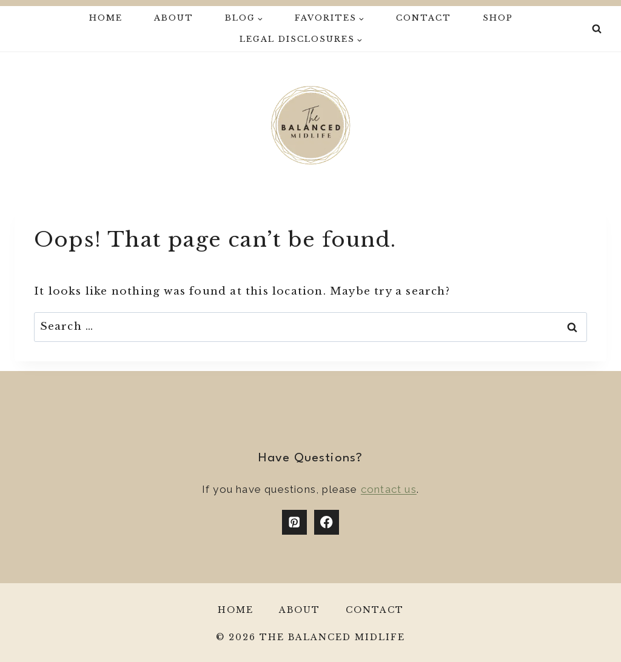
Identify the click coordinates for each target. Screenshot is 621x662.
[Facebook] (326, 522)
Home (106, 18)
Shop (498, 18)
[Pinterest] (294, 522)
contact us (389, 489)
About (173, 18)
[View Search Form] (596, 29)
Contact (423, 18)
